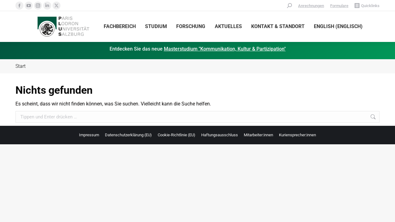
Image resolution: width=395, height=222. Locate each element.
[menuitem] (338, 26)
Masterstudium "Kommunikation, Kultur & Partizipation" (225, 49)
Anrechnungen (311, 5)
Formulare (339, 5)
